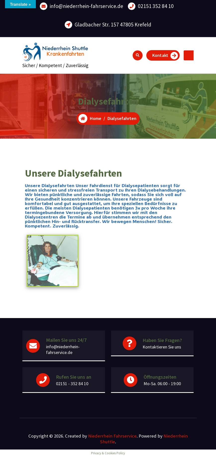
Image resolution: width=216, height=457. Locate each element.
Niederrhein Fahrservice (112, 436)
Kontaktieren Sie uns (162, 347)
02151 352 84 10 (156, 6)
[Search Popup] (138, 55)
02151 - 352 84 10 (72, 383)
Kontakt (165, 55)
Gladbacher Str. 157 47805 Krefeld (113, 24)
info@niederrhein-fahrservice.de (86, 6)
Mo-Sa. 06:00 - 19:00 (162, 383)
